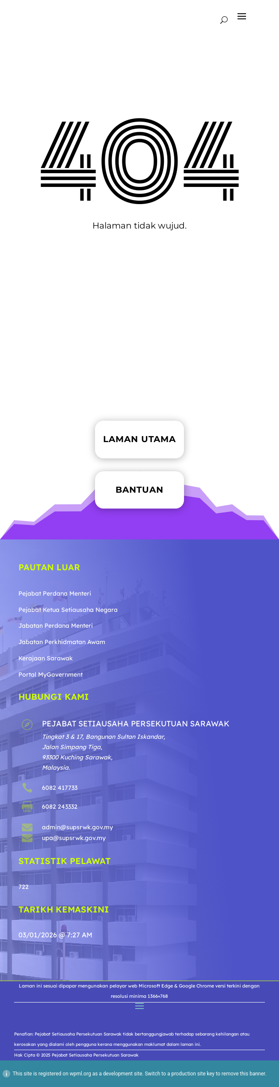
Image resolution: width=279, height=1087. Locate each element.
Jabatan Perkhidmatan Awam (61, 642)
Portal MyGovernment (50, 674)
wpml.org (80, 1074)
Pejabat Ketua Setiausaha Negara (68, 610)
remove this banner (243, 1074)
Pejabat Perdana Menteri (54, 593)
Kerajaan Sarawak (45, 658)
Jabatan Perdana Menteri (55, 625)
